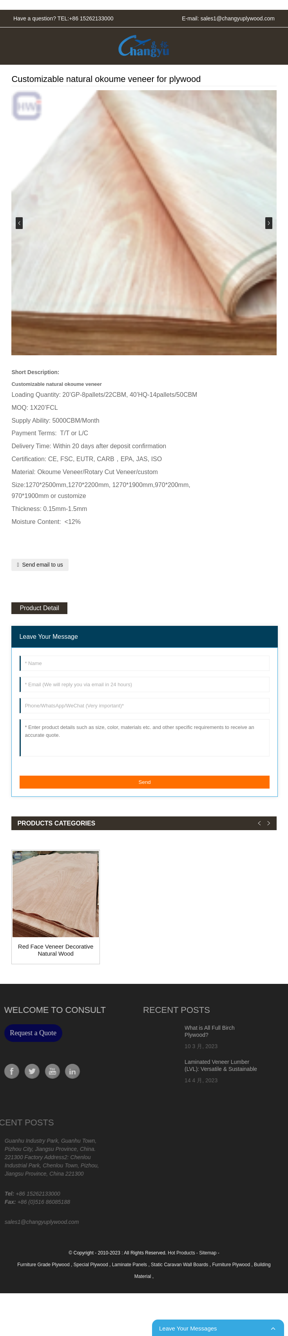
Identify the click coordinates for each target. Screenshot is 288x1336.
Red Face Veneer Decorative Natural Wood (56, 950)
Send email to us (42, 565)
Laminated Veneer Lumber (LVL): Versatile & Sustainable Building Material (198, 1069)
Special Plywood (91, 1264)
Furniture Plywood (231, 1264)
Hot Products (181, 1253)
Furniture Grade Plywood (44, 1264)
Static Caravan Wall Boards (180, 1264)
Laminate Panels (130, 1264)
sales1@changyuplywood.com (238, 18)
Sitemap (207, 1253)
